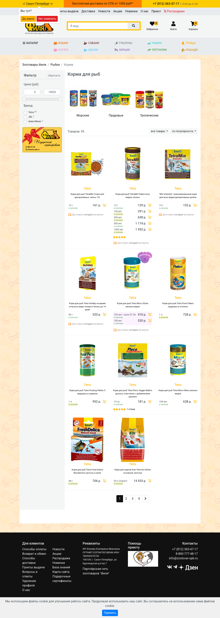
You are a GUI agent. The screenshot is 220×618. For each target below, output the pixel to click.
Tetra (31, 112)
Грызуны (123, 43)
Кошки (60, 43)
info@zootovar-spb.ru (183, 558)
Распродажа (174, 11)
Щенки (90, 50)
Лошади (190, 50)
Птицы (189, 43)
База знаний (61, 567)
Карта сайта (60, 572)
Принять (110, 613)
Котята (60, 50)
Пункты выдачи (67, 11)
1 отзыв (131, 409)
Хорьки (122, 50)
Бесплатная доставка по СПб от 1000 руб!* (102, 3)
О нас (144, 11)
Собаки (91, 43)
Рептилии (157, 50)
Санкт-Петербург (39, 3)
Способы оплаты (34, 549)
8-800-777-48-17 (187, 554)
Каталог (30, 43)
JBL (30, 116)
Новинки (131, 11)
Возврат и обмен (34, 554)
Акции (117, 11)
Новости (104, 11)
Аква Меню (34, 121)
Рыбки (154, 43)
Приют (156, 11)
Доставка (88, 11)
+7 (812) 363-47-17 (185, 549)
